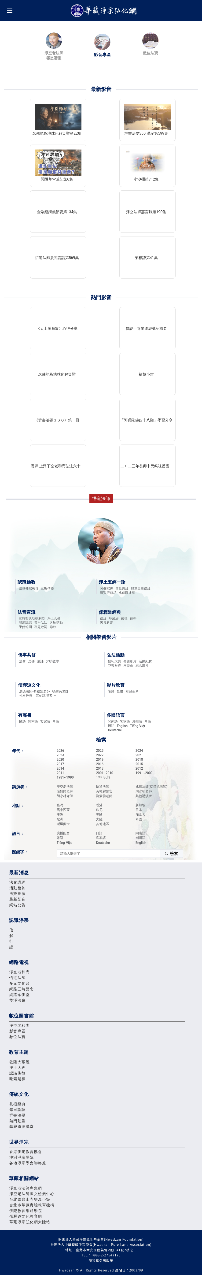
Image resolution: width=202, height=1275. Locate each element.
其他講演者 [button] (46, 695)
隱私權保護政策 (101, 1260)
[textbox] (108, 853)
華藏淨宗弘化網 (105, 10)
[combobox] (120, 853)
